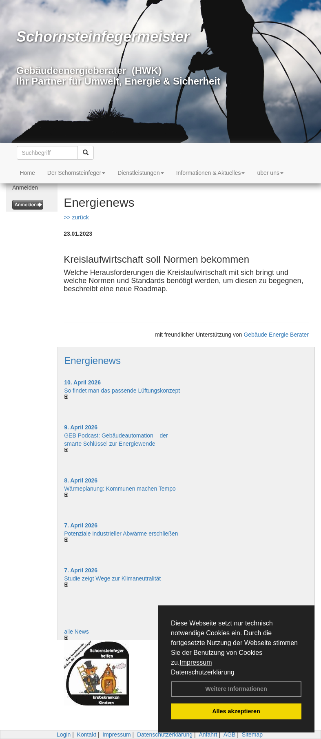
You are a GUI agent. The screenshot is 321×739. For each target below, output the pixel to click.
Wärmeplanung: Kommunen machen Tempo (120, 488)
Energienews (92, 360)
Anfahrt (208, 734)
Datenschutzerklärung (203, 672)
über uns (270, 173)
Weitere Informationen (236, 688)
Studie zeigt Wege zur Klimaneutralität (112, 578)
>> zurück (76, 217)
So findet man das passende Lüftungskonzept (122, 390)
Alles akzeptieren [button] (236, 711)
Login (64, 734)
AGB (230, 734)
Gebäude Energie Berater (276, 334)
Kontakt (86, 734)
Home (27, 173)
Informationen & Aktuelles (210, 173)
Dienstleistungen (140, 173)
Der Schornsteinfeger (76, 173)
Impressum (195, 662)
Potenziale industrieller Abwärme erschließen (121, 533)
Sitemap (252, 734)
